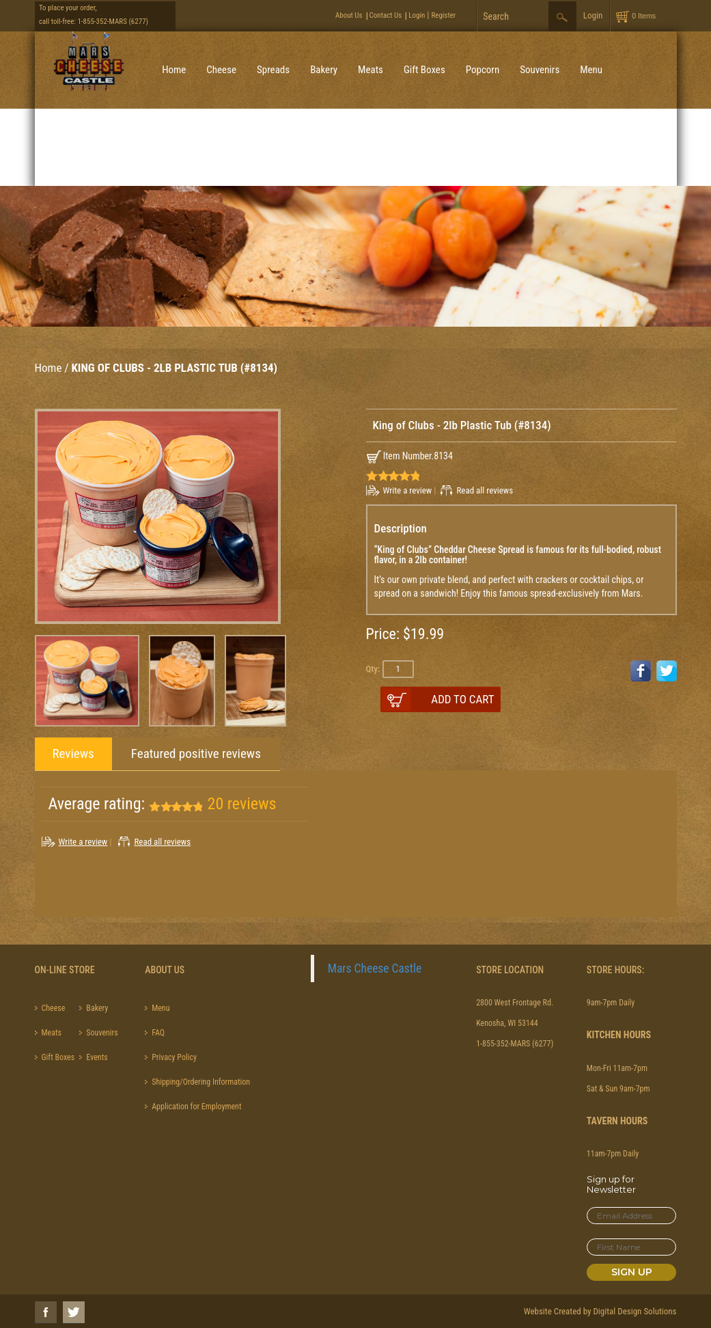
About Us (349, 15)
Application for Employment (196, 1106)
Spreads (273, 70)
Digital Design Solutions (634, 1311)
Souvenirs (539, 70)
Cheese (221, 70)
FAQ (158, 1033)
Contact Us (386, 15)
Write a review (407, 490)
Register (443, 15)
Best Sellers (186, 147)
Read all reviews (484, 490)
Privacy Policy (174, 1057)
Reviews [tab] (73, 753)
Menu (591, 70)
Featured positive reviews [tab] (196, 753)
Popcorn (482, 70)
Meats (370, 70)
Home (174, 70)
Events (96, 1057)
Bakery (323, 70)
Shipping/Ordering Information (201, 1082)
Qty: (373, 669)
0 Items (644, 16)
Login (416, 15)
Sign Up (631, 1272)
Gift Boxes (424, 70)
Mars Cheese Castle (375, 968)
